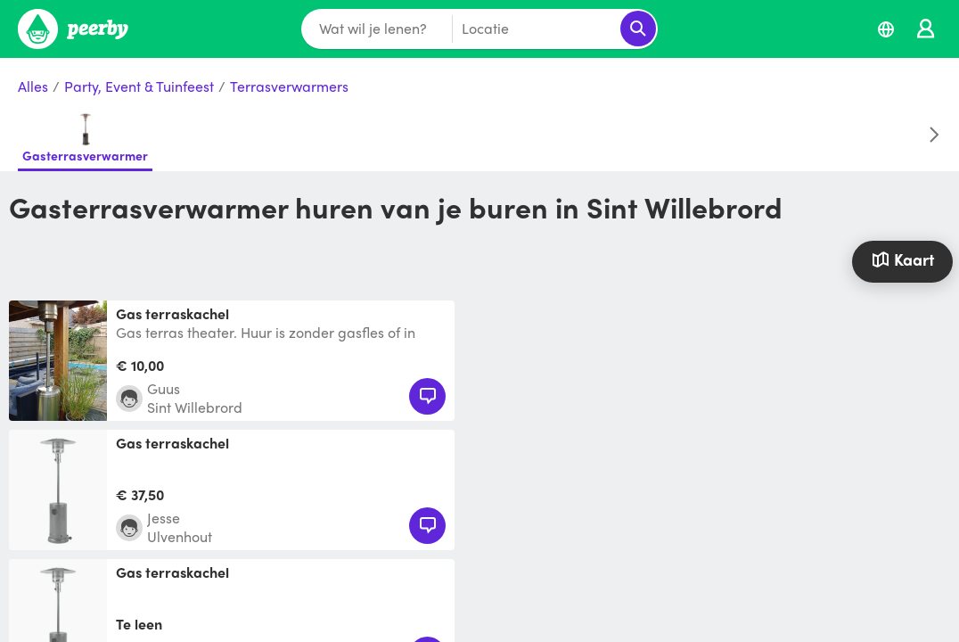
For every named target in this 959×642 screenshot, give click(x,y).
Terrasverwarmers (289, 87)
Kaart (903, 259)
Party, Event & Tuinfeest (139, 87)
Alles (33, 87)
